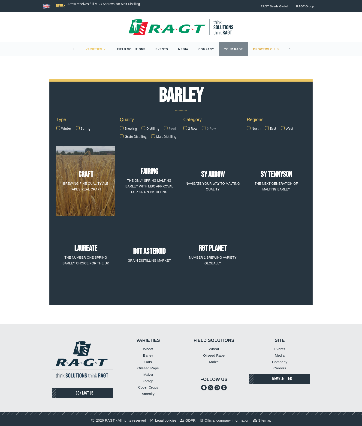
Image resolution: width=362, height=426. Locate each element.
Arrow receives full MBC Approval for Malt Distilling (103, 4)
